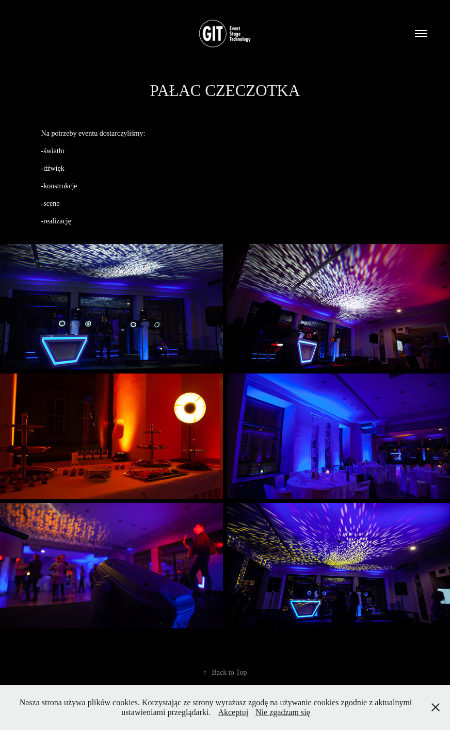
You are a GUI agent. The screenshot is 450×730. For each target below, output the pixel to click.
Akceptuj (233, 712)
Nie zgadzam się (282, 712)
